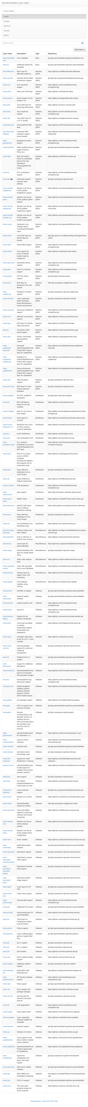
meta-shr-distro (8, 485)
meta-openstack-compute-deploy (9, 859)
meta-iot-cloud (8, 765)
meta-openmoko (9, 263)
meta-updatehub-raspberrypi (7, 359)
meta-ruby (6, 984)
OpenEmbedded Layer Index (15, 3)
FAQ (56, 1101)
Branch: (9, 11)
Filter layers (80, 49)
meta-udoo (7, 337)
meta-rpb (6, 479)
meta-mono (7, 840)
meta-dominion (8, 537)
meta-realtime (8, 964)
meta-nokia (7, 245)
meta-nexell (7, 236)
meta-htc (6, 172)
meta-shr (6, 1005)
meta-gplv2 (7, 712)
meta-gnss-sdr (8, 686)
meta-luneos (7, 418)
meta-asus (7, 111)
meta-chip (6, 118)
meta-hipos (7, 156)
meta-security (8, 996)
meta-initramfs (8, 746)
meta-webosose (9, 505)
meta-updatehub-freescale (7, 348)
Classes (7, 31)
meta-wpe (6, 1074)
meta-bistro (7, 623)
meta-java (6, 777)
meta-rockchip (8, 298)
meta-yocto (7, 514)
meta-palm (7, 269)
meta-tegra (7, 323)
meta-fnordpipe (8, 411)
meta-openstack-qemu (7, 880)
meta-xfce (6, 1080)
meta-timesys (8, 573)
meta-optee (7, 887)
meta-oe (6, 65)
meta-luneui (7, 797)
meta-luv (6, 434)
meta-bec (6, 402)
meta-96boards (8, 71)
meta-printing (8, 912)
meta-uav (6, 1032)
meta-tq (5, 330)
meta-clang (7, 637)
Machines (7, 26)
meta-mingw (7, 550)
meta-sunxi (7, 317)
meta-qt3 (6, 943)
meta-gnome (7, 591)
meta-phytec (7, 276)
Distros (6, 35)
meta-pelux (7, 454)
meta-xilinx (7, 380)
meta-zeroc (7, 1086)
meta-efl (6, 657)
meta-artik (6, 105)
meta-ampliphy (8, 395)
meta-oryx (6, 438)
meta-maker (7, 803)
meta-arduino (8, 98)
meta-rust (6, 989)
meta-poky (7, 470)
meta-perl (6, 907)
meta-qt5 (6, 951)
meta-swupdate (8, 1017)
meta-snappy (7, 1012)
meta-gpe (6, 706)
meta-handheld (8, 147)
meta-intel (6, 179)
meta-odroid (7, 251)
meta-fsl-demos (8, 670)
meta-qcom (7, 283)
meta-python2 (8, 934)
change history (35, 1101)
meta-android (8, 603)
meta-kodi (6, 781)
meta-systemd (8, 1026)
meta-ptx (6, 919)
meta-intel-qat (8, 752)
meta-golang (7, 700)
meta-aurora (7, 610)
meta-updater (8, 582)
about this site (48, 1101)
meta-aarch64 (8, 78)
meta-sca (6, 559)
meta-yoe (6, 524)
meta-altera (7, 91)
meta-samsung (8, 310)
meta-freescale (8, 125)
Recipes (7, 21)
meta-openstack (9, 852)
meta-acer (6, 85)
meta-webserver (9, 1067)
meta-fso (6, 680)
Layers (6, 16)
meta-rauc (6, 957)
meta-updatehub (9, 1047)
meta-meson (7, 224)
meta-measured (8, 810)
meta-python (7, 928)
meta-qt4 (6, 947)
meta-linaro (7, 544)
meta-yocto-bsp (8, 386)
